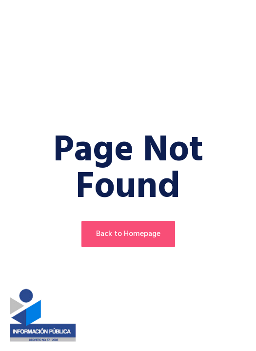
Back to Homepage (128, 234)
